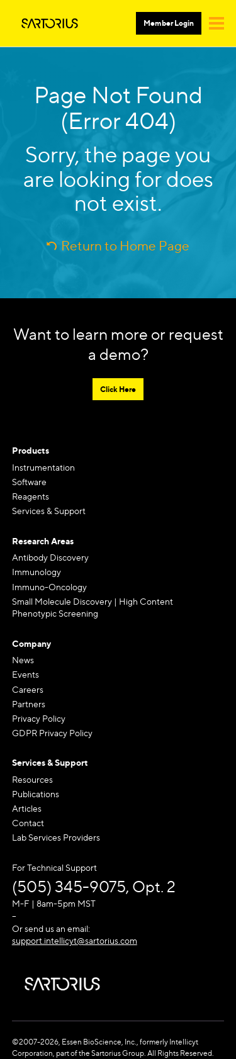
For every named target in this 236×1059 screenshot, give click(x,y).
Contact (28, 822)
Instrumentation (43, 467)
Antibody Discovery (50, 557)
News (23, 659)
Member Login (168, 23)
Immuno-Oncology (49, 586)
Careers (27, 689)
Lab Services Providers (56, 837)
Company (31, 643)
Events (25, 674)
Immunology (36, 571)
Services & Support (49, 510)
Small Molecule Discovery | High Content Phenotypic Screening (92, 607)
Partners (28, 703)
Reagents (30, 496)
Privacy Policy (38, 718)
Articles (27, 808)
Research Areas (43, 540)
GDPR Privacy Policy (52, 732)
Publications (35, 793)
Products (30, 450)
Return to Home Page (125, 246)
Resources (32, 779)
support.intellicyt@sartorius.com (74, 940)
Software (29, 481)
